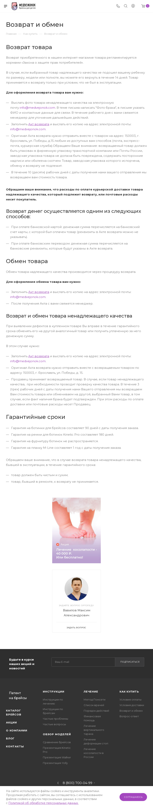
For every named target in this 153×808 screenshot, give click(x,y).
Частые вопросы (54, 724)
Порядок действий (96, 710)
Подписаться (130, 661)
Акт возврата (38, 124)
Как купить (129, 691)
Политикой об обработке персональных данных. (43, 803)
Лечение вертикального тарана (94, 729)
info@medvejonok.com (37, 108)
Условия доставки (132, 705)
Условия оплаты (130, 699)
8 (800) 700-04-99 (77, 783)
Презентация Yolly (55, 763)
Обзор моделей (57, 734)
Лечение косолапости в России (94, 753)
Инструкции (53, 691)
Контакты (15, 746)
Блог (10, 738)
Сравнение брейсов (57, 742)
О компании (16, 730)
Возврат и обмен (131, 710)
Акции (11, 722)
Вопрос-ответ (129, 716)
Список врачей (94, 705)
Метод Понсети (94, 699)
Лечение (91, 691)
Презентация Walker (57, 757)
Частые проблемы (55, 718)
